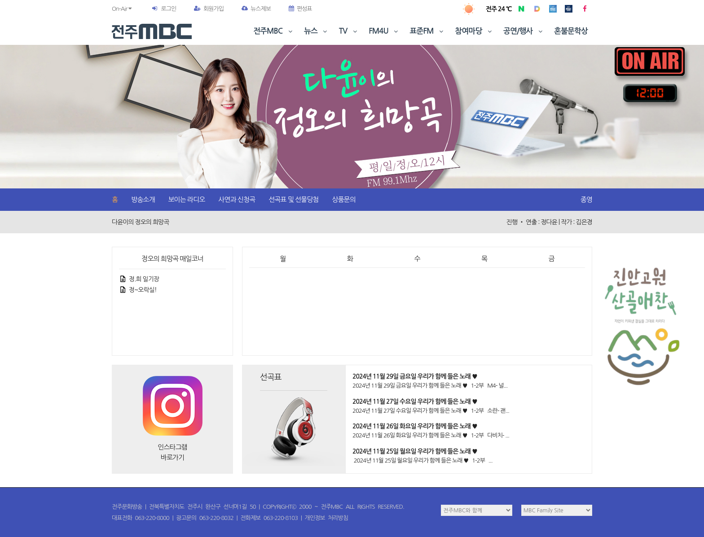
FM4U (384, 31)
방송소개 (142, 199)
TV (349, 31)
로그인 (168, 9)
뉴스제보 (256, 9)
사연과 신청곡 (236, 199)
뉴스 (316, 31)
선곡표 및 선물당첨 (293, 199)
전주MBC (273, 31)
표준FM (427, 31)
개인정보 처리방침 (326, 518)
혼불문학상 (571, 31)
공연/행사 (523, 31)
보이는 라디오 (186, 199)
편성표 (300, 9)
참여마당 (474, 31)
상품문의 (343, 199)
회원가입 (209, 9)
